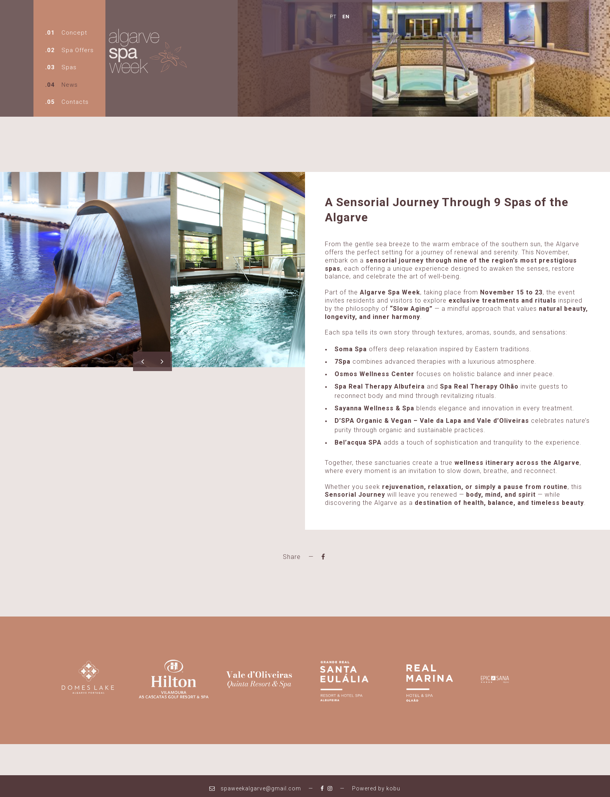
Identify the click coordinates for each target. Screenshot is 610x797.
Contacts (76, 101)
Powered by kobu (376, 784)
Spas (70, 67)
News (71, 84)
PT (265, 16)
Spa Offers (79, 50)
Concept (75, 32)
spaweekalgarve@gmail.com (255, 784)
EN (278, 16)
